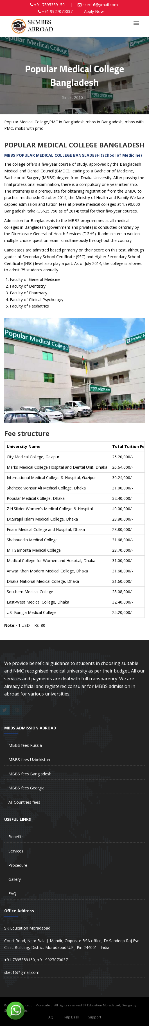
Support (94, 1017)
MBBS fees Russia (25, 745)
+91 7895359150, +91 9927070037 (36, 959)
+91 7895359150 (49, 4)
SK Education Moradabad (27, 928)
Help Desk (71, 1017)
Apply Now (94, 11)
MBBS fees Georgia (26, 788)
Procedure (17, 865)
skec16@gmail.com (100, 4)
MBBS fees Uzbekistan (29, 759)
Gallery (14, 879)
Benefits (16, 836)
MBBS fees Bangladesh (29, 774)
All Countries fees (24, 802)
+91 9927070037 (57, 11)
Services (15, 851)
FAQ (12, 893)
